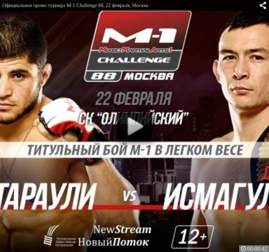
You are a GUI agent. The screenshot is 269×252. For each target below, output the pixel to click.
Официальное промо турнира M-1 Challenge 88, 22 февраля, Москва (75, 5)
